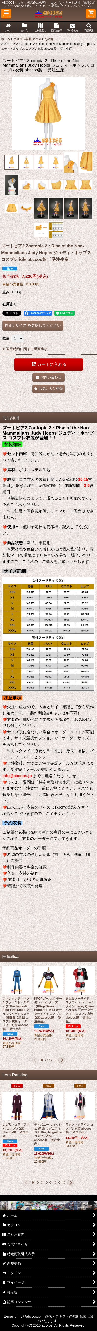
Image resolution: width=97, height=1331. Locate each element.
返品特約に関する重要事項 (25, 349)
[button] (6, 13)
